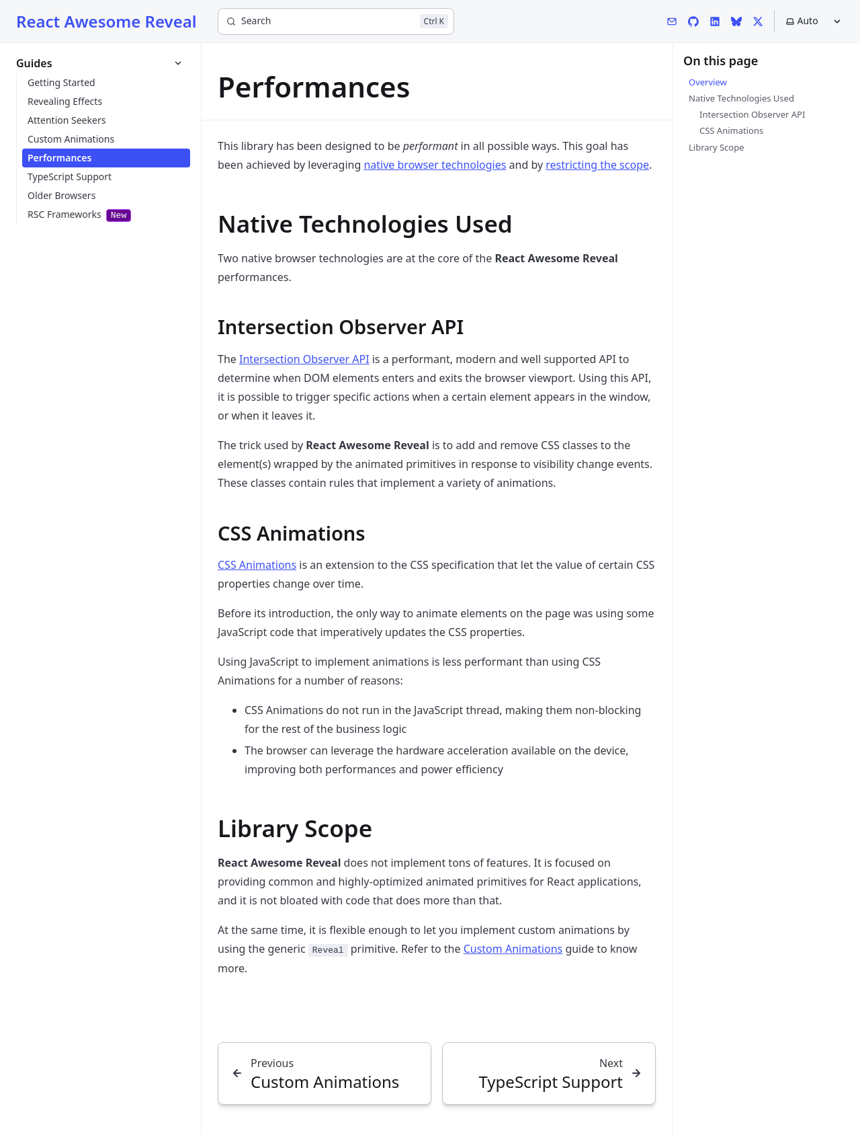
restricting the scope (597, 164)
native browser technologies (434, 164)
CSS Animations (257, 564)
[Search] (336, 21)
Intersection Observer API (304, 359)
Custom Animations (513, 948)
